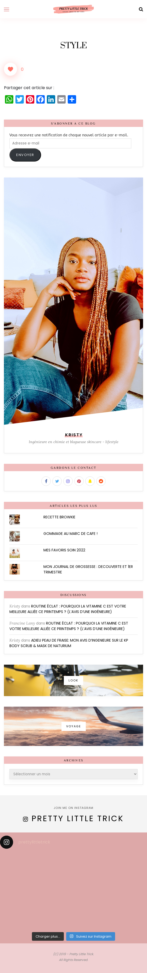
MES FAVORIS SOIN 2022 (64, 550)
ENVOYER (25, 154)
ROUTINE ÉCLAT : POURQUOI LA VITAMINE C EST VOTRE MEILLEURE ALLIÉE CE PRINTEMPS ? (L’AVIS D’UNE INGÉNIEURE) (67, 609)
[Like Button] (10, 69)
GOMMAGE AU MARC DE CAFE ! (70, 533)
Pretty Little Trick (78, 818)
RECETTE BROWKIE (59, 517)
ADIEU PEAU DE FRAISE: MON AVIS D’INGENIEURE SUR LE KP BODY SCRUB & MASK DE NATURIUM (68, 643)
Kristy (14, 606)
